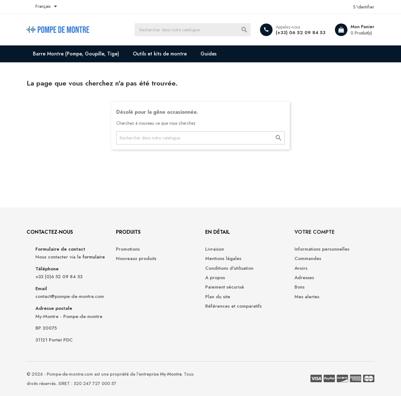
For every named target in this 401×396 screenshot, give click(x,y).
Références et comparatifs (233, 306)
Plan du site (217, 297)
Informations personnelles (321, 249)
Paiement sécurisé (224, 287)
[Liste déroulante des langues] (47, 7)
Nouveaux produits (136, 258)
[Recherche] (193, 29)
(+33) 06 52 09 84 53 (300, 32)
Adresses (304, 277)
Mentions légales (223, 258)
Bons (299, 287)
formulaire (94, 256)
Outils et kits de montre (160, 53)
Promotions (128, 249)
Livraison (214, 249)
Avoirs (300, 268)
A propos (215, 277)
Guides (208, 53)
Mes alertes (306, 297)
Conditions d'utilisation (229, 268)
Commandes (307, 258)
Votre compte (314, 232)
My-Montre (170, 374)
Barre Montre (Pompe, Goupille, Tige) (76, 53)
